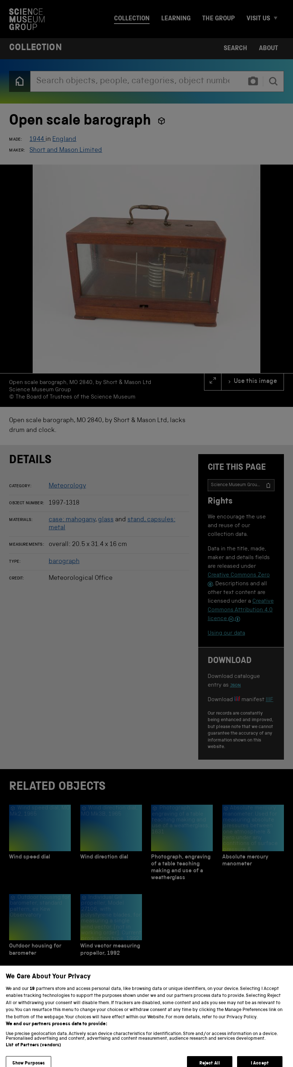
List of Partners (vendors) (33, 1062)
